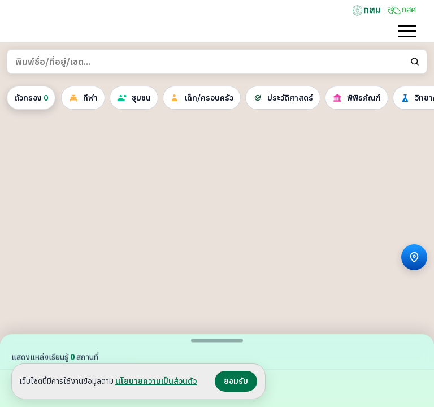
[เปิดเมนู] (407, 31)
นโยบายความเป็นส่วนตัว (156, 381)
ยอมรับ (236, 381)
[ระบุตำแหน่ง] (414, 257)
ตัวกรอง (31, 98)
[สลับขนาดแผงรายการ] (217, 340)
